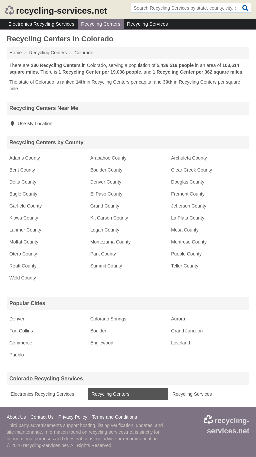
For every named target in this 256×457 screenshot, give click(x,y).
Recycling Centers (100, 24)
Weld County (22, 277)
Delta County (22, 182)
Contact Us (41, 417)
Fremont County (187, 194)
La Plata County (187, 218)
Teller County (184, 265)
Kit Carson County (109, 218)
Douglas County (187, 182)
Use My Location (30, 123)
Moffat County (23, 241)
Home (15, 52)
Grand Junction (187, 330)
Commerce (20, 342)
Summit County (106, 265)
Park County (103, 253)
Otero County (23, 253)
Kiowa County (23, 218)
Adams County (24, 158)
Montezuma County (110, 241)
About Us (16, 417)
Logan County (104, 229)
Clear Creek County (191, 170)
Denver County (105, 182)
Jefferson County (188, 206)
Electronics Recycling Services (41, 24)
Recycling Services (147, 24)
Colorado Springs (108, 318)
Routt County (23, 265)
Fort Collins (21, 330)
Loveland (180, 342)
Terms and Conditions (114, 417)
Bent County (22, 170)
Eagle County (23, 194)
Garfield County (25, 206)
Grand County (104, 206)
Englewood (101, 342)
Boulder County (106, 170)
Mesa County (184, 229)
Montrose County (189, 241)
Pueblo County (186, 253)
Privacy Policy (72, 417)
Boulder (98, 330)
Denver (16, 318)
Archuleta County (189, 158)
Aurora (178, 318)
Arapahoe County (108, 158)
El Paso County (106, 194)
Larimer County (25, 229)
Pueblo (16, 354)
